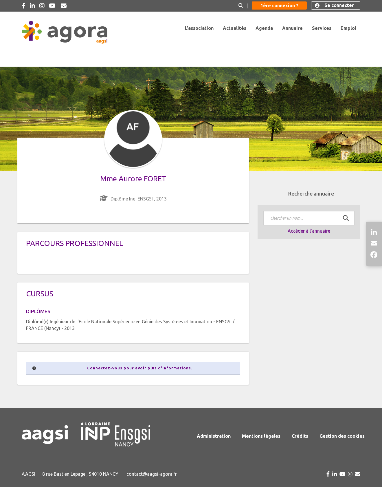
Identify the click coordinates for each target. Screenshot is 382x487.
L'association (199, 28)
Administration (214, 436)
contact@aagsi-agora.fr (151, 474)
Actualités (234, 28)
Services (321, 28)
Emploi (348, 28)
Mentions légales (261, 436)
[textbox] (309, 218)
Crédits (300, 436)
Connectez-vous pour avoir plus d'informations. (139, 368)
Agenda (264, 28)
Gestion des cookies (342, 436)
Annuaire (292, 28)
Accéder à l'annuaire (309, 231)
